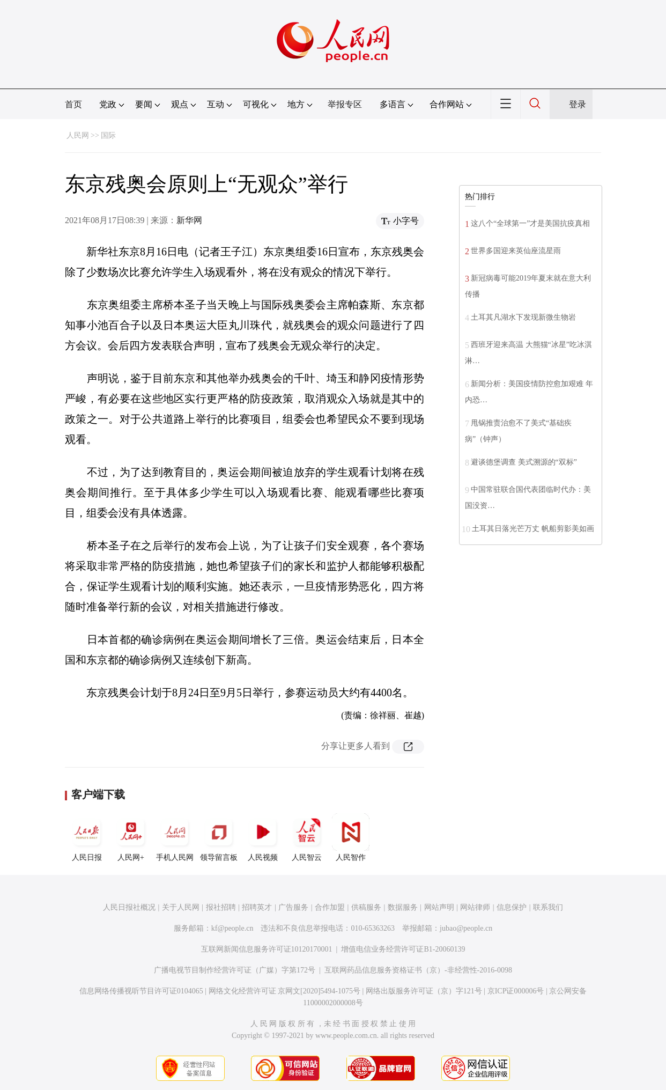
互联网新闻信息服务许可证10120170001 (266, 949)
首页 (73, 104)
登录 (577, 104)
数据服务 (403, 907)
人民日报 (87, 837)
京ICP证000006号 (515, 991)
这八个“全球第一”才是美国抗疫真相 (530, 223)
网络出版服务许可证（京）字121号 (424, 991)
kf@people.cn (232, 928)
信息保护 (512, 907)
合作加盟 (330, 907)
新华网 (189, 220)
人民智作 (350, 837)
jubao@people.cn (466, 928)
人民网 (77, 135)
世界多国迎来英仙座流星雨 (516, 251)
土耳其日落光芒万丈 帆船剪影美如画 (533, 529)
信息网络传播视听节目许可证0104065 (141, 991)
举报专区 (345, 104)
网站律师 (475, 907)
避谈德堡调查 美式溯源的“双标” (524, 462)
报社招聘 (221, 907)
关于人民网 (180, 907)
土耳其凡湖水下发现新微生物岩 (523, 317)
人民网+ (131, 837)
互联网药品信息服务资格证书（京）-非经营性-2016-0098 (418, 970)
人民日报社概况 (129, 907)
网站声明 (439, 907)
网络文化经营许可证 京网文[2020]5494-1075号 (285, 991)
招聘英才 (257, 907)
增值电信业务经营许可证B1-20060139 (403, 949)
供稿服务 (366, 907)
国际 (108, 135)
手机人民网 (175, 837)
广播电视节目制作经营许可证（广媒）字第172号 (234, 970)
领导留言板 (219, 837)
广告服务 (293, 907)
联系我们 (548, 907)
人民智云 (306, 837)
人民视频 (263, 837)
